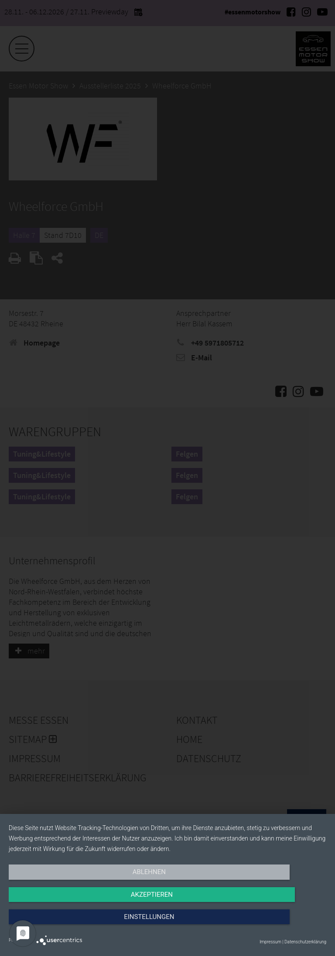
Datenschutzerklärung (305, 941)
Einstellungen (278, 924)
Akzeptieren (167, 924)
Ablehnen (56, 924)
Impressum (270, 941)
